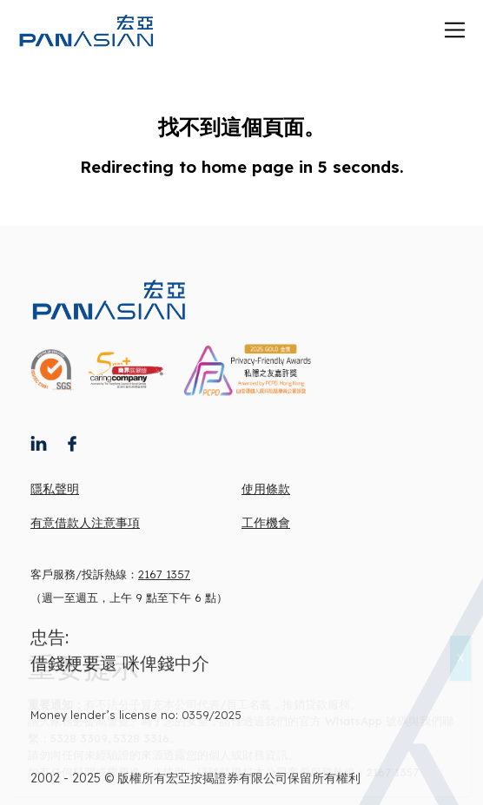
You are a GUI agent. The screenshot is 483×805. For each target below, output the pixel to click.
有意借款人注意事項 (85, 523)
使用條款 (266, 489)
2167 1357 (164, 574)
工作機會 (266, 523)
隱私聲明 (54, 489)
